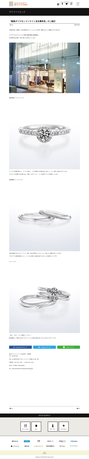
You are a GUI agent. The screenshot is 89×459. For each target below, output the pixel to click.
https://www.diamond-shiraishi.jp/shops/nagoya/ (22, 368)
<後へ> (78, 408)
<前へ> (11, 408)
